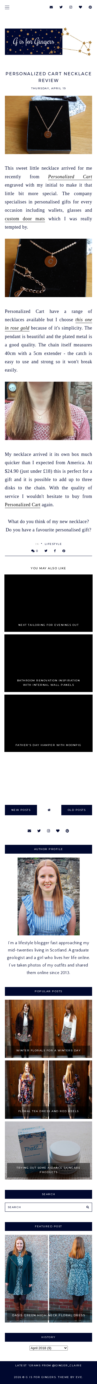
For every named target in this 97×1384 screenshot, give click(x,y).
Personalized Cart (70, 176)
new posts (21, 810)
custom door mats (25, 218)
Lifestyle (53, 544)
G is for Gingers (41, 1377)
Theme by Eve (70, 1377)
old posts (77, 810)
